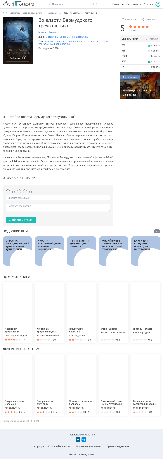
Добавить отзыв (21, 219)
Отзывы (148, 4)
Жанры (137, 4)
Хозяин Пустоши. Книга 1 (137, 90)
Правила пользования (88, 446)
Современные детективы (74, 36)
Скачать (155, 45)
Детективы (52, 36)
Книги (115, 4)
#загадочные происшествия (54, 43)
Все (157, 231)
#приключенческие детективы (90, 41)
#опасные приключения (58, 41)
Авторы (125, 4)
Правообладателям (118, 446)
